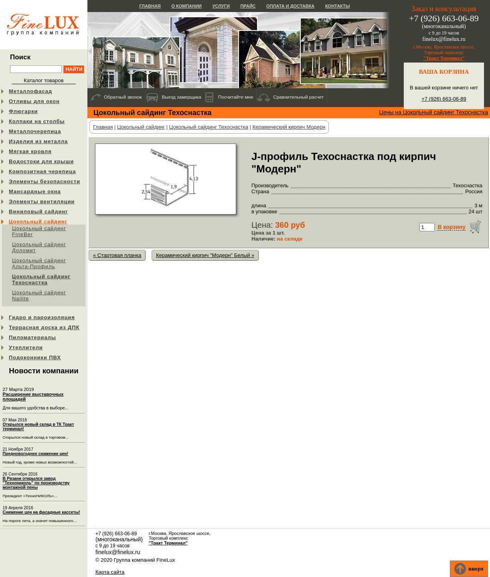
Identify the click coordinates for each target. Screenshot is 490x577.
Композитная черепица (42, 171)
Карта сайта (109, 572)
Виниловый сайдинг (38, 212)
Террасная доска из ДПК (44, 327)
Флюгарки (23, 111)
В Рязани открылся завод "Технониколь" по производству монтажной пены (36, 483)
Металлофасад (30, 91)
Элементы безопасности (44, 181)
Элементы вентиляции (42, 201)
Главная (149, 6)
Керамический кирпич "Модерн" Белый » (205, 255)
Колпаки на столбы (37, 121)
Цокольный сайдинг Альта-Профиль (39, 263)
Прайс (247, 6)
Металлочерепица (35, 131)
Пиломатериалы (32, 337)
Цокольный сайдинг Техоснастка (41, 279)
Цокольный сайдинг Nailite (39, 296)
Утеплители (26, 347)
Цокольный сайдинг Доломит (39, 247)
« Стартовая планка (117, 255)
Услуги (221, 6)
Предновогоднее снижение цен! (36, 453)
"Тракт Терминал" (444, 58)
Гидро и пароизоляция (42, 317)
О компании (186, 6)
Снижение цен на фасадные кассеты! (41, 512)
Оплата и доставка (290, 6)
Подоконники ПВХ (35, 357)
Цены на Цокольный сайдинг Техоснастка (433, 112)
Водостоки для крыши (41, 161)
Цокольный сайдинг (38, 222)
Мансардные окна (35, 191)
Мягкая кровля (30, 151)
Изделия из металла (38, 141)
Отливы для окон (34, 101)
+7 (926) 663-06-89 (443, 99)
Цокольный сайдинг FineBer (39, 231)
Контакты (337, 6)
